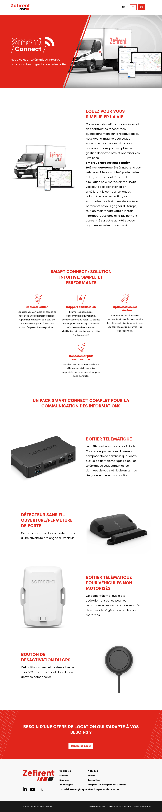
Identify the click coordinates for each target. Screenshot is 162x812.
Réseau (92, 775)
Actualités (94, 780)
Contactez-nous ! (81, 746)
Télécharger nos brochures (103, 789)
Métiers (63, 775)
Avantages (66, 784)
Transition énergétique (73, 789)
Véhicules (65, 770)
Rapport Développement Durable (107, 784)
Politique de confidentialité (119, 806)
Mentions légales (97, 806)
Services (64, 780)
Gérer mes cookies (142, 806)
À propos (93, 770)
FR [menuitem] (125, 7)
